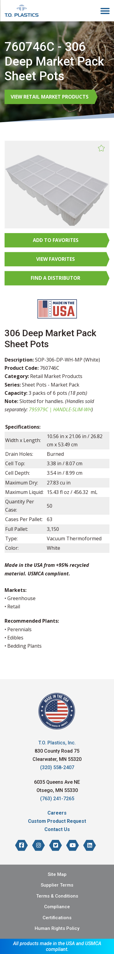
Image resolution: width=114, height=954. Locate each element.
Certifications (57, 917)
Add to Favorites (55, 240)
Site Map (57, 874)
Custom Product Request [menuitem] (57, 821)
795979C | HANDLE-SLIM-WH (60, 409)
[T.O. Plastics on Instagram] (38, 845)
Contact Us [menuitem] (57, 829)
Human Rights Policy (57, 928)
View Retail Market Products (49, 96)
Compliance (57, 906)
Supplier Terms (57, 885)
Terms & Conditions (57, 896)
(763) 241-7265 (57, 798)
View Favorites (55, 259)
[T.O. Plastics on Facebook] (21, 845)
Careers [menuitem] (57, 813)
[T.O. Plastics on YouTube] (72, 845)
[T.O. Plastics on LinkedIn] (89, 845)
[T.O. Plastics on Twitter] (55, 845)
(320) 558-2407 (57, 767)
